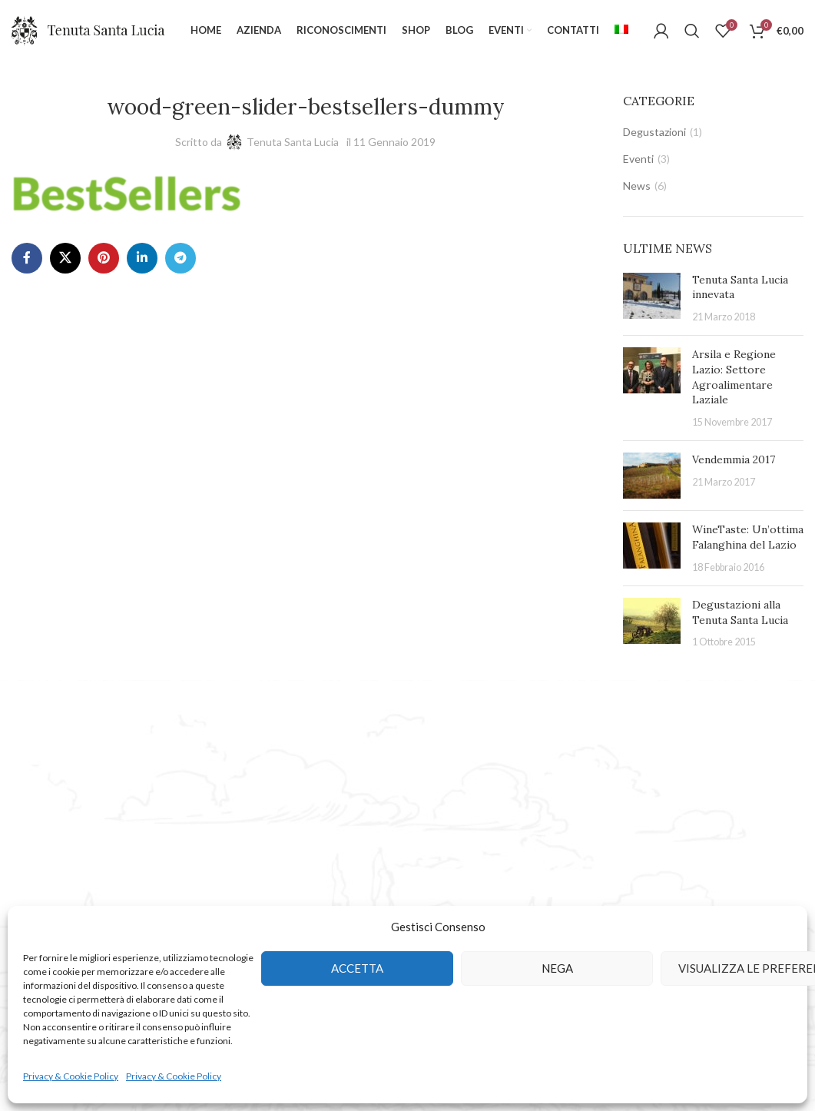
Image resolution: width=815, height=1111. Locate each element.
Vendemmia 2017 (733, 459)
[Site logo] (88, 29)
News (637, 185)
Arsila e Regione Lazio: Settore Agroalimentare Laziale (734, 376)
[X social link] (65, 258)
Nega (557, 968)
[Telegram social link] (180, 258)
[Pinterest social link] (103, 258)
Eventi (638, 158)
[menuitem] (621, 30)
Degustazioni (654, 131)
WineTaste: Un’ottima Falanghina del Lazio (747, 537)
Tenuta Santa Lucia (293, 141)
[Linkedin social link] (142, 258)
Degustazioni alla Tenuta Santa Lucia (740, 612)
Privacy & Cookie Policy (70, 1076)
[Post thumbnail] (652, 298)
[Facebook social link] (27, 258)
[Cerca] (692, 30)
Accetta (357, 968)
